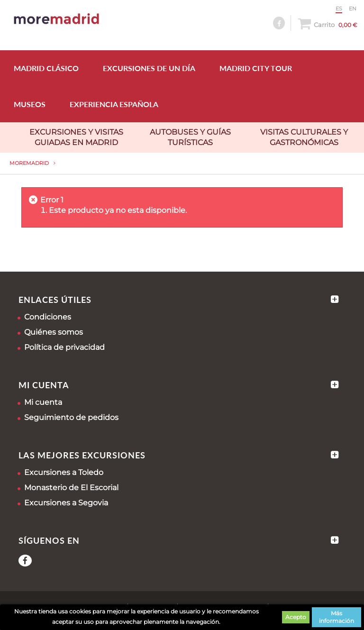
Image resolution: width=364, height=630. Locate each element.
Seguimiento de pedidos (71, 417)
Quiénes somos (53, 332)
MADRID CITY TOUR (255, 68)
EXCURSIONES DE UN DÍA (149, 68)
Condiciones (47, 316)
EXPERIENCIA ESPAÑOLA (114, 104)
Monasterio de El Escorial (71, 487)
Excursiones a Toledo (63, 472)
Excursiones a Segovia (66, 502)
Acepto (295, 617)
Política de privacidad (64, 347)
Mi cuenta (43, 402)
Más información (336, 617)
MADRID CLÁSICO (46, 68)
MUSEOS (30, 104)
